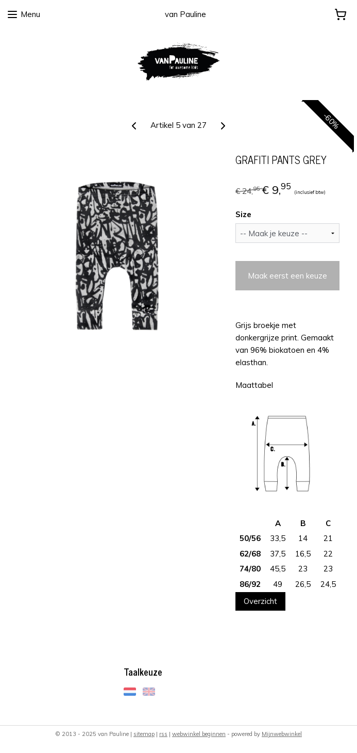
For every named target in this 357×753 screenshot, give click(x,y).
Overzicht (260, 601)
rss (163, 734)
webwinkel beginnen (199, 734)
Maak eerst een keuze (287, 276)
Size (243, 214)
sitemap (144, 734)
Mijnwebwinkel (282, 734)
